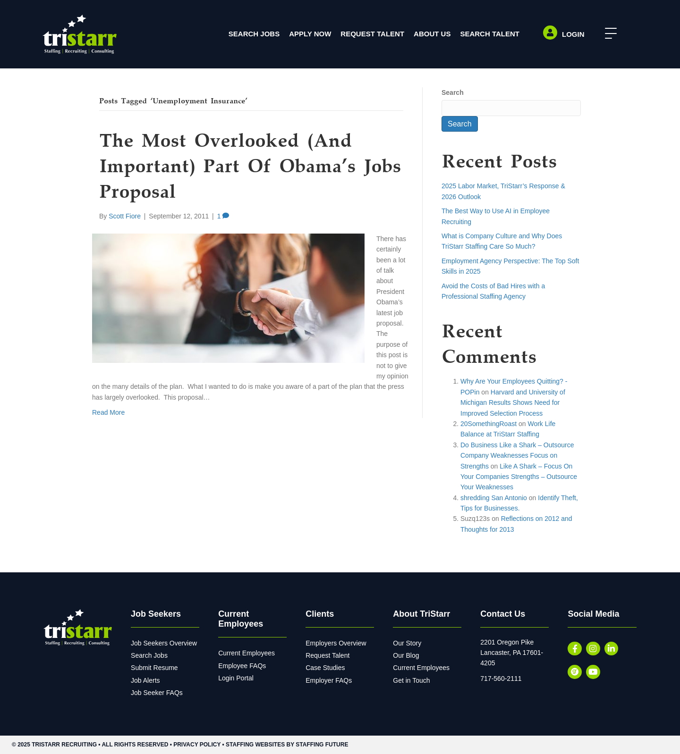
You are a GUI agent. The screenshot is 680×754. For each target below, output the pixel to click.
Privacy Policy (197, 744)
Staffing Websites (255, 744)
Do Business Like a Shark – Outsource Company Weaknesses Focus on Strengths (517, 455)
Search (453, 92)
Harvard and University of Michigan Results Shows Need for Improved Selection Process (512, 402)
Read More (108, 412)
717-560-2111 (500, 678)
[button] (608, 33)
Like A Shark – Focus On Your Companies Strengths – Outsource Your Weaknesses (518, 476)
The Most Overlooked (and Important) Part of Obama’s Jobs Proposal (250, 168)
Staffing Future (322, 744)
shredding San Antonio (493, 498)
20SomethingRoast (488, 423)
